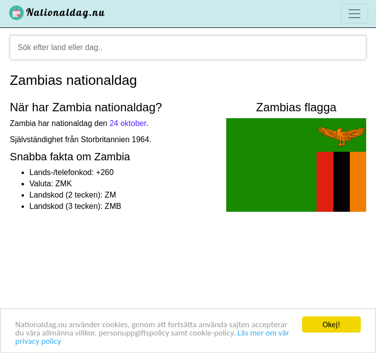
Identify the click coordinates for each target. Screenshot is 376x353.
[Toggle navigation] (354, 14)
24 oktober (128, 123)
